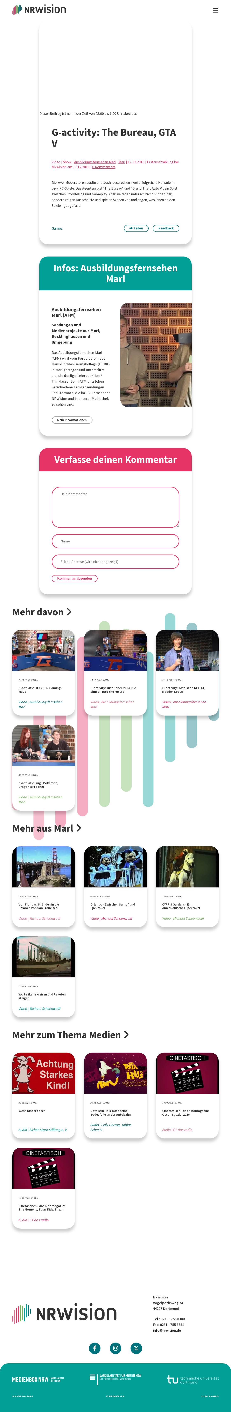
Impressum (210, 1395)
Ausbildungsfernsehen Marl (95, 162)
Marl (121, 162)
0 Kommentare (104, 167)
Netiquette (115, 1395)
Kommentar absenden (74, 578)
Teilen (136, 228)
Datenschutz (22, 1395)
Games (57, 228)
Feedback (166, 228)
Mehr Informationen (72, 420)
